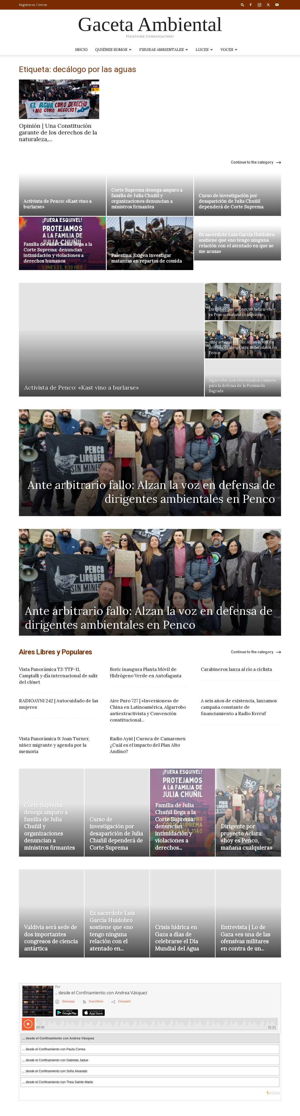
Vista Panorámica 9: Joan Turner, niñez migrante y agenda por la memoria (54, 745)
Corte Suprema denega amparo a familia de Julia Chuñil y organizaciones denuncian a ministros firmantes (146, 198)
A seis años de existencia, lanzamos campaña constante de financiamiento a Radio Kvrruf (239, 707)
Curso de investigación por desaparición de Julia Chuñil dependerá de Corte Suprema (231, 201)
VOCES (229, 49)
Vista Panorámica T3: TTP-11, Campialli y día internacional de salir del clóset (58, 675)
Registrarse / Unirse (33, 5)
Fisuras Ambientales (163, 49)
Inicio (81, 49)
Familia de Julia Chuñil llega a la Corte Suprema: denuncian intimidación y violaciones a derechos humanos (58, 252)
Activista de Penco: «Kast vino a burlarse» (57, 204)
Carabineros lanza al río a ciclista (236, 669)
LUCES (204, 49)
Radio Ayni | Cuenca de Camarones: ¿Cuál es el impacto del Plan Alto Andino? (148, 745)
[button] (243, 5)
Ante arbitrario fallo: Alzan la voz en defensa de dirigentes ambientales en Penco (151, 492)
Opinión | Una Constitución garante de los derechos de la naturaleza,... (58, 132)
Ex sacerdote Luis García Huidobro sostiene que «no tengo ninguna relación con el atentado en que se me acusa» (237, 243)
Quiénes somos (113, 49)
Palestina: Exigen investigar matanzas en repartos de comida (146, 258)
